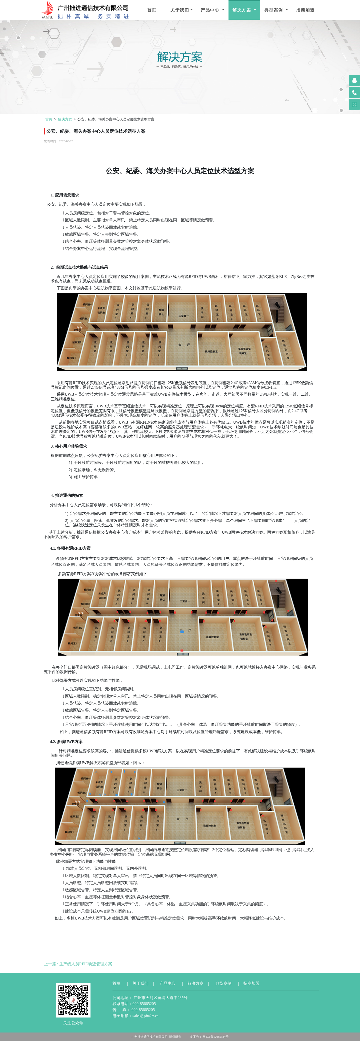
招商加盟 (305, 10)
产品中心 (211, 10)
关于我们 (179, 10)
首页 (151, 10)
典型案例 (274, 10)
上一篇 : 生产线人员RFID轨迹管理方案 (78, 964)
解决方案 (242, 10)
